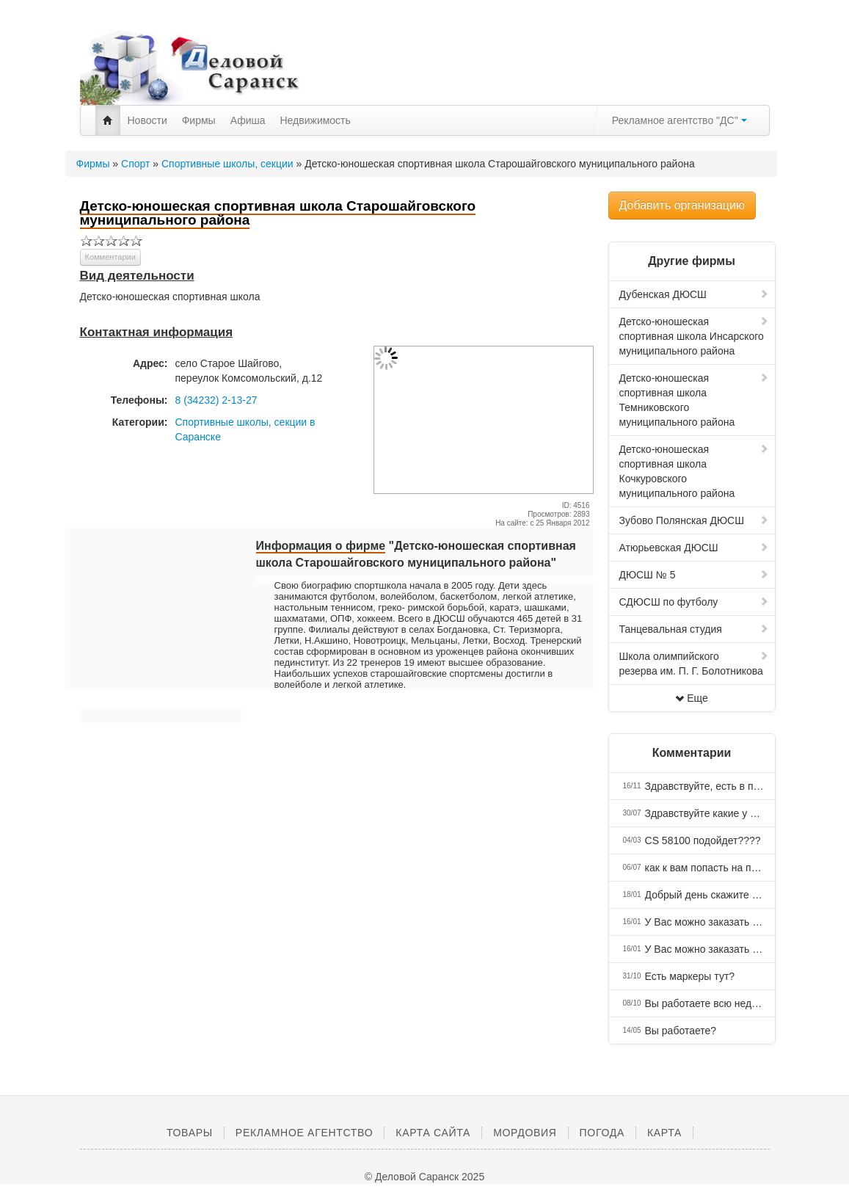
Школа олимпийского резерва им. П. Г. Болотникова (694, 663)
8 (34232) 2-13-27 (216, 400)
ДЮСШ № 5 (694, 575)
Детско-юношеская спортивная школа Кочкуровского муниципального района (694, 471)
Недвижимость (315, 120)
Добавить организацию (682, 205)
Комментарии (110, 257)
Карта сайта (433, 1132)
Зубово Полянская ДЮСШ (694, 520)
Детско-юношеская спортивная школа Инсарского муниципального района (694, 336)
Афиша (248, 120)
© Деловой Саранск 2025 (424, 1177)
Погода (602, 1132)
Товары (190, 1132)
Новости (147, 120)
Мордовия (524, 1132)
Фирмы (199, 120)
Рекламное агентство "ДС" (679, 120)
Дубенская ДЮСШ (694, 294)
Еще (691, 698)
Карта (664, 1132)
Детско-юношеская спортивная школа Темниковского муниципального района (694, 400)
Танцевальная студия (694, 629)
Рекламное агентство (304, 1132)
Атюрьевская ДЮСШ (694, 547)
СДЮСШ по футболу (694, 602)
